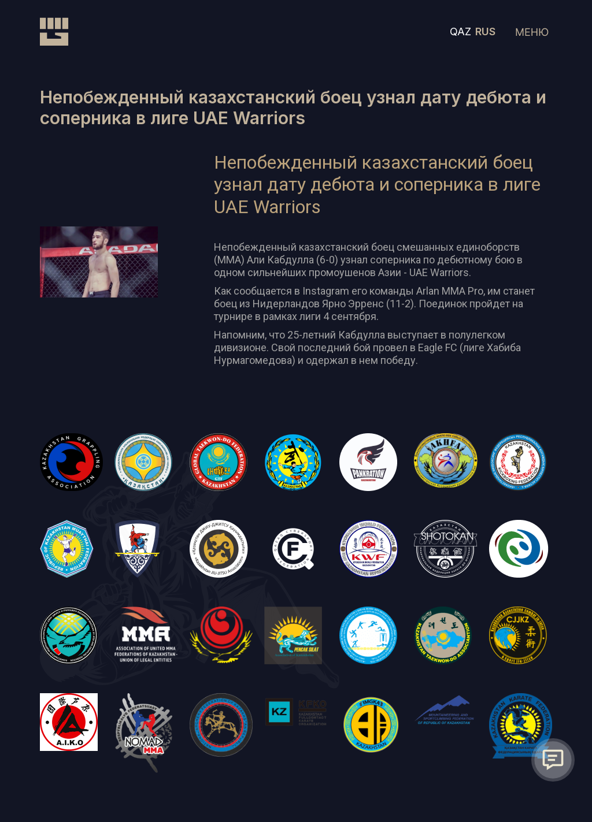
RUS (485, 31)
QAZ (460, 31)
